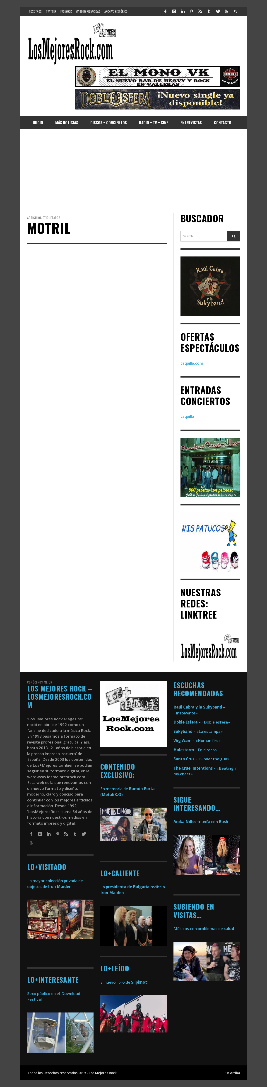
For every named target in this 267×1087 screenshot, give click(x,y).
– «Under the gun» (201, 758)
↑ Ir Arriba (232, 1073)
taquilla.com (191, 363)
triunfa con (200, 821)
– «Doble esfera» (201, 722)
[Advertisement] (133, 171)
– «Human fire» (197, 740)
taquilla (187, 416)
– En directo (195, 749)
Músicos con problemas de (203, 928)
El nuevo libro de (123, 982)
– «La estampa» (198, 731)
